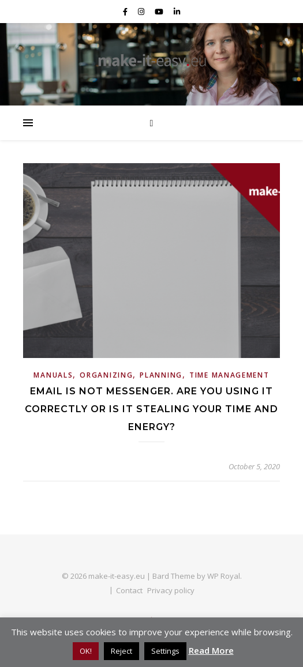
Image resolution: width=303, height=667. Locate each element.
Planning (161, 375)
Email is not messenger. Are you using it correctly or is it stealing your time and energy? (151, 409)
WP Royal (223, 576)
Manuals (53, 375)
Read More (211, 650)
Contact (129, 590)
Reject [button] (121, 651)
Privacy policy (170, 590)
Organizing (106, 375)
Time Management (229, 375)
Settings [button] (165, 651)
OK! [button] (86, 651)
